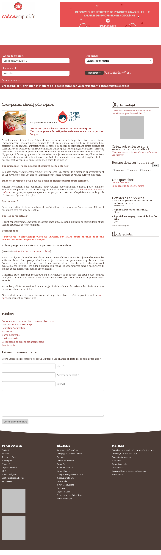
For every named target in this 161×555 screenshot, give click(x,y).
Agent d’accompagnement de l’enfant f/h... (136, 217)
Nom (60, 366)
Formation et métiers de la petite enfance (48, 85)
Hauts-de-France (65, 473)
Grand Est (61, 469)
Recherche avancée (11, 80)
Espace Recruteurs (142, 40)
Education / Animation (13, 328)
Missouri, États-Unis (66, 483)
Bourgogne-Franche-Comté (69, 459)
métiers (28, 39)
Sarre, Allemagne (64, 504)
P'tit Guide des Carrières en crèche (31, 251)
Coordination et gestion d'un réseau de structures (28, 321)
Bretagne (61, 462)
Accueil (5, 459)
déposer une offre (76, 38)
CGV (4, 476)
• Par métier (91, 56)
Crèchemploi (10, 85)
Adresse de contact (68, 375)
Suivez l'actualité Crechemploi (128, 186)
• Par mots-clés (10, 68)
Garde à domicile (11, 335)
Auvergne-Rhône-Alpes (67, 455)
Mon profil (6, 469)
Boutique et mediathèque (13, 483)
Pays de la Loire (63, 497)
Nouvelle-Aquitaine (65, 490)
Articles (120, 170)
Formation (7, 331)
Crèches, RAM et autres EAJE (17, 324)
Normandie (62, 486)
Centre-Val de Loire (65, 466)
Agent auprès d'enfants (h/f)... (131, 209)
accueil (10, 41)
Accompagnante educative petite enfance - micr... (133, 201)
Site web (61, 384)
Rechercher (94, 73)
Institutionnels (10, 338)
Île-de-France (63, 476)
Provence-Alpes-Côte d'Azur (69, 500)
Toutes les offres (9, 462)
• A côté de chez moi (12, 56)
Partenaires (7, 486)
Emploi (134, 170)
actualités (48, 38)
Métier (147, 170)
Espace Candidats (108, 37)
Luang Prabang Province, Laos (70, 479)
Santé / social (9, 345)
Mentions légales (9, 479)
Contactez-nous (120, 182)
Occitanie (61, 493)
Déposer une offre (9, 473)
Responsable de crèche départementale (23, 342)
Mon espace (7, 466)
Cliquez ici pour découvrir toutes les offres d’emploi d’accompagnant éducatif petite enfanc (60, 130)
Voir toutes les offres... (117, 72)
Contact (5, 455)
